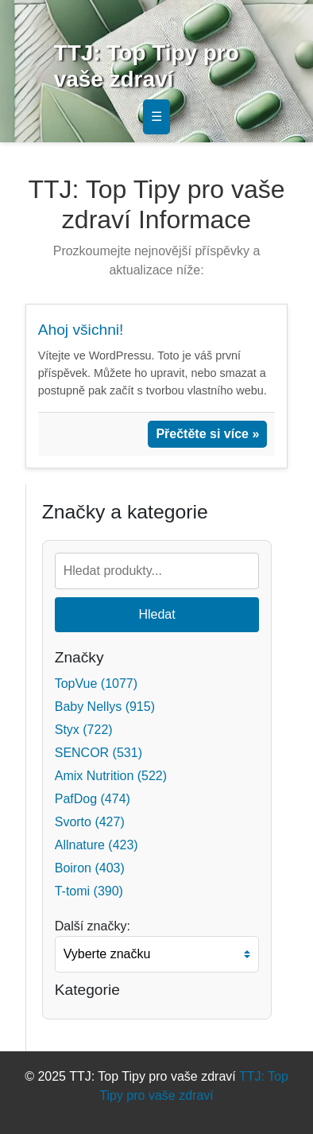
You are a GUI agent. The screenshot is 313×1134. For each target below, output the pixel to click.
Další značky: (92, 926)
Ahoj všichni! (81, 329)
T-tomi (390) (89, 891)
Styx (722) (84, 729)
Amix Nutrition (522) (111, 776)
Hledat (156, 614)
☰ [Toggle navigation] (156, 116)
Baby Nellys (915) (105, 706)
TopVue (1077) (96, 683)
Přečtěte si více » (207, 434)
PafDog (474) (92, 799)
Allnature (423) (96, 845)
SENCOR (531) (98, 752)
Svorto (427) (90, 822)
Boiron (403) (90, 868)
